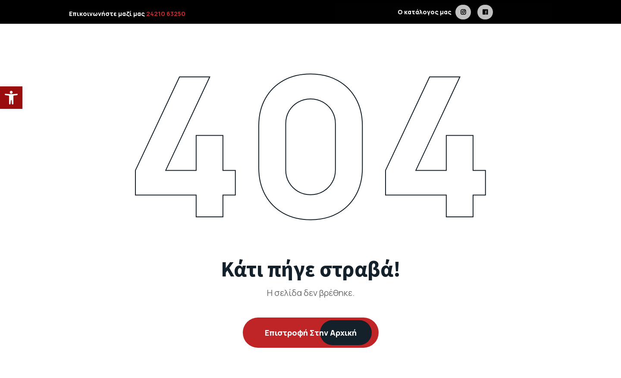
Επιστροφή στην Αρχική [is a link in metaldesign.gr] (311, 332)
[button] (11, 97)
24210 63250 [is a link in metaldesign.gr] (165, 14)
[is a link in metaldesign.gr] (463, 12)
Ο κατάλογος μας (422, 12)
